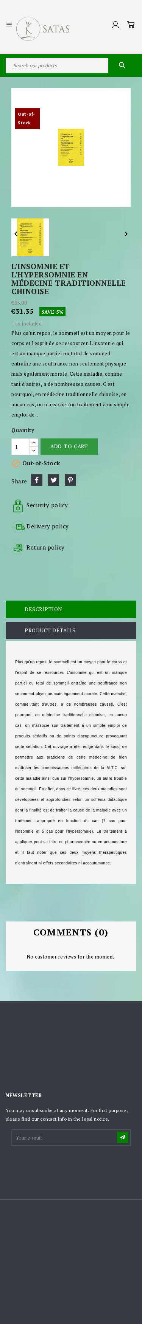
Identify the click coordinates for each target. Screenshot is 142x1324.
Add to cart (69, 446)
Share (36, 480)
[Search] (71, 65)
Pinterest (70, 480)
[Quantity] (20, 446)
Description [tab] (43, 609)
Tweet (53, 480)
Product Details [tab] (50, 630)
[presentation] (69, 1165)
